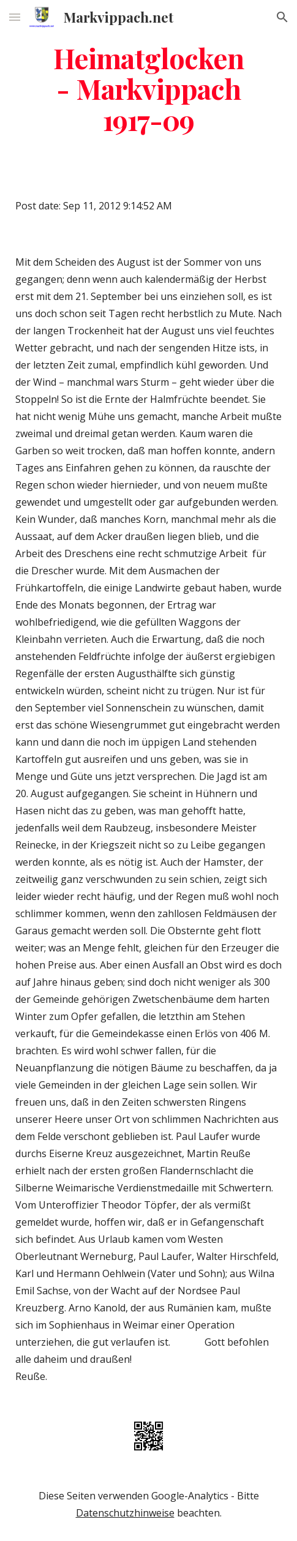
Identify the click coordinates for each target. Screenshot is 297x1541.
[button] (14, 17)
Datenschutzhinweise (125, 1513)
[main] (148, 88)
